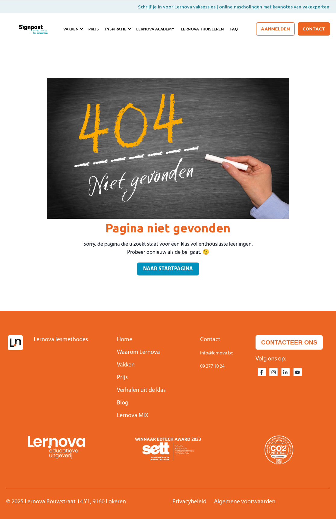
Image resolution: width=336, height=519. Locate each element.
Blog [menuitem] (122, 403)
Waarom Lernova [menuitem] (138, 352)
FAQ (234, 29)
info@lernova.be (216, 353)
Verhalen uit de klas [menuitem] (141, 390)
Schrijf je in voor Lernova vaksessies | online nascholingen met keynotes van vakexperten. (234, 6)
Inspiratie (116, 29)
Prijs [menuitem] (122, 378)
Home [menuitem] (124, 340)
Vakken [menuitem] (126, 365)
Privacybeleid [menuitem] (189, 502)
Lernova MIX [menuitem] (132, 416)
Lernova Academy (155, 29)
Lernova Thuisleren (202, 29)
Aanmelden (275, 28)
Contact (314, 28)
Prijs (93, 29)
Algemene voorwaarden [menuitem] (244, 502)
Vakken (71, 29)
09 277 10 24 (212, 366)
